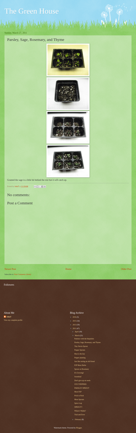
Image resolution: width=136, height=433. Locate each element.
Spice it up (78, 403)
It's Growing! (79, 373)
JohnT (8, 317)
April (77, 332)
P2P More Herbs (80, 365)
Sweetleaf (77, 377)
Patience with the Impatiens (84, 339)
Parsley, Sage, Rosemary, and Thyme (87, 342)
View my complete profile (13, 320)
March (77, 335)
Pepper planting (79, 358)
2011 (75, 328)
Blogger (79, 428)
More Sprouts (79, 399)
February (78, 419)
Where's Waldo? (80, 411)
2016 (75, 317)
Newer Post (10, 269)
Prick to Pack (79, 396)
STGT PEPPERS (80, 384)
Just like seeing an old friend (84, 361)
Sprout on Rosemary (81, 369)
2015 (75, 321)
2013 (75, 325)
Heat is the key (79, 354)
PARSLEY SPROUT (81, 388)
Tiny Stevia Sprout (81, 346)
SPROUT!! (78, 407)
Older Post (126, 269)
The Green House (31, 11)
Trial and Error (79, 415)
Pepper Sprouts (79, 350)
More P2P (77, 392)
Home (68, 269)
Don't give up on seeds (82, 380)
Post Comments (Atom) (22, 274)
